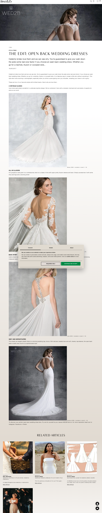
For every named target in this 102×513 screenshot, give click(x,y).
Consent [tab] (30, 247)
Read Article (6, 488)
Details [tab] (51, 247)
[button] (97, 508)
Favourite (96, 2)
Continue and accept (70, 263)
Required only (50, 263)
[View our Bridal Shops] (92, 2)
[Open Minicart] (99, 2)
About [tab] (71, 247)
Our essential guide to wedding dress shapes (81, 481)
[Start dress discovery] (97, 503)
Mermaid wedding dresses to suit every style (49, 481)
